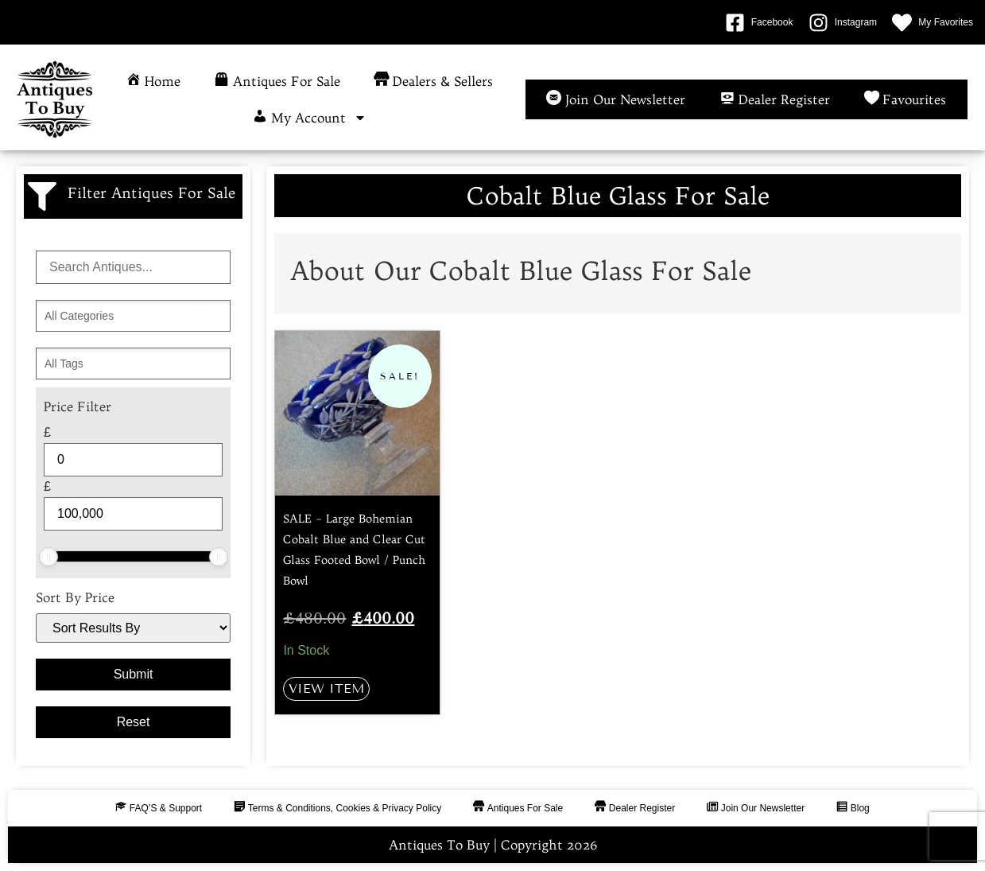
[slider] (48, 556)
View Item (326, 688)
